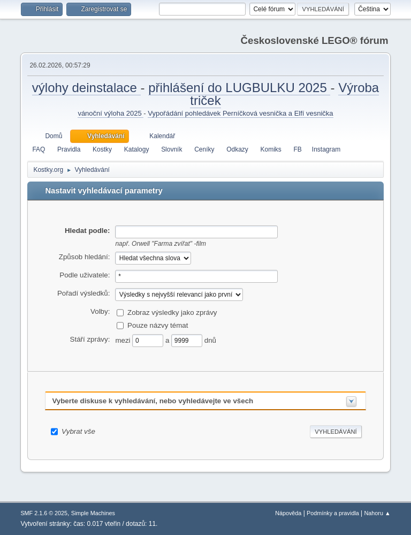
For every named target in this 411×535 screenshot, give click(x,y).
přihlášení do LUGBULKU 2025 (239, 87)
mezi (123, 340)
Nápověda (288, 513)
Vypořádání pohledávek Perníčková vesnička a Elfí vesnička (240, 113)
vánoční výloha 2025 (110, 113)
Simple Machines (93, 513)
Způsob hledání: (84, 257)
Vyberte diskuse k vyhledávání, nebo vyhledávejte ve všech (152, 401)
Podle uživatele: (84, 275)
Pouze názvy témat (157, 325)
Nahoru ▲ (377, 513)
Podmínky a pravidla (333, 513)
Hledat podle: (87, 231)
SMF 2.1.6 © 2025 (43, 513)
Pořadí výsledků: (83, 293)
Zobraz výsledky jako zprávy (172, 312)
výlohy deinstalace (86, 87)
